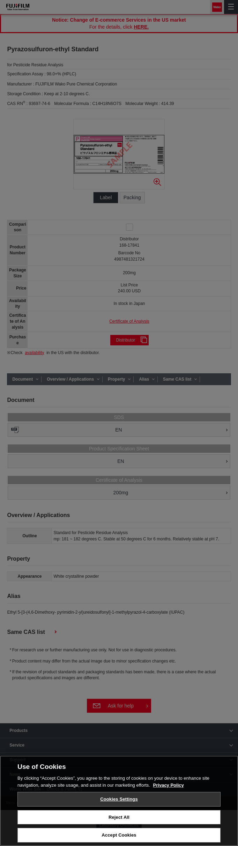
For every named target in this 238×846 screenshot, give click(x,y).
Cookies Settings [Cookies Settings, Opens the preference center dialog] (119, 799)
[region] (119, 801)
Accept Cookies (119, 835)
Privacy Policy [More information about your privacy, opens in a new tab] (168, 785)
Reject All (119, 817)
